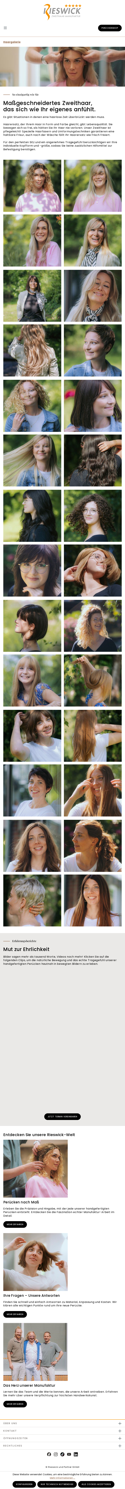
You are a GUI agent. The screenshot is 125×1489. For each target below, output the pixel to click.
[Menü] (7, 28)
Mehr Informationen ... (62, 1478)
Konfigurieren (24, 1484)
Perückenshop (110, 28)
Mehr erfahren (15, 1224)
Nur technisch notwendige (57, 1484)
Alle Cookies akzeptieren (96, 1484)
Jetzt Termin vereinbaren (62, 1116)
